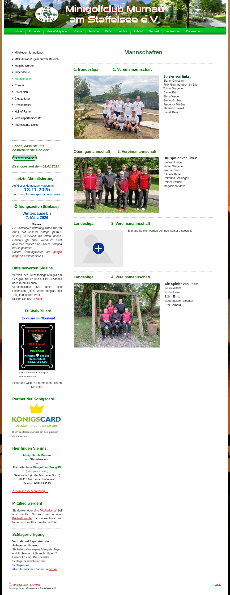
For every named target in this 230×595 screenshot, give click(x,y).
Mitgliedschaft (48, 510)
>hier (39, 387)
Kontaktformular (22, 518)
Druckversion (18, 584)
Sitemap (35, 584)
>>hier (38, 299)
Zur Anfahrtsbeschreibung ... (30, 491)
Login (218, 584)
